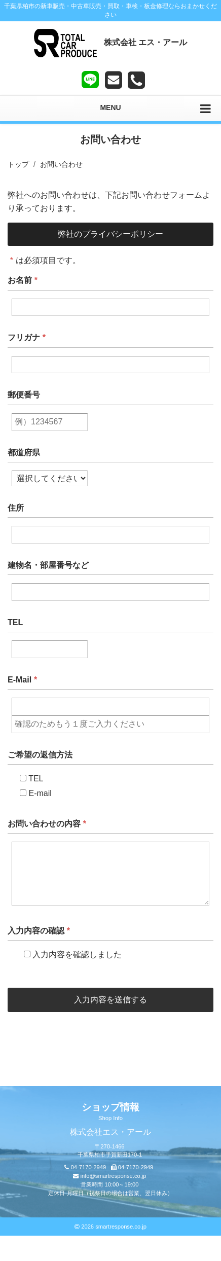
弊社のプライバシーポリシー (110, 234)
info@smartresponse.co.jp (113, 1176)
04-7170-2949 (88, 1167)
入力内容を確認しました (69, 954)
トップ (18, 164)
